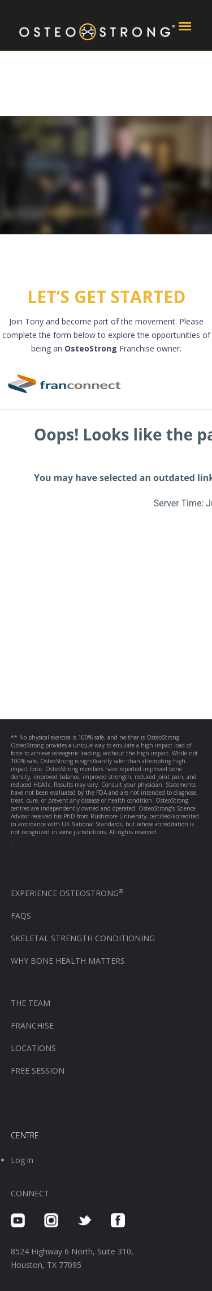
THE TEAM (30, 1003)
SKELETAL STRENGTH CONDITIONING (83, 938)
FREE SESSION (37, 1070)
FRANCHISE (33, 1025)
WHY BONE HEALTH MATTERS (68, 960)
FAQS (21, 915)
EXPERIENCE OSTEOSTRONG (67, 893)
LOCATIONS (33, 1048)
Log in (22, 1160)
